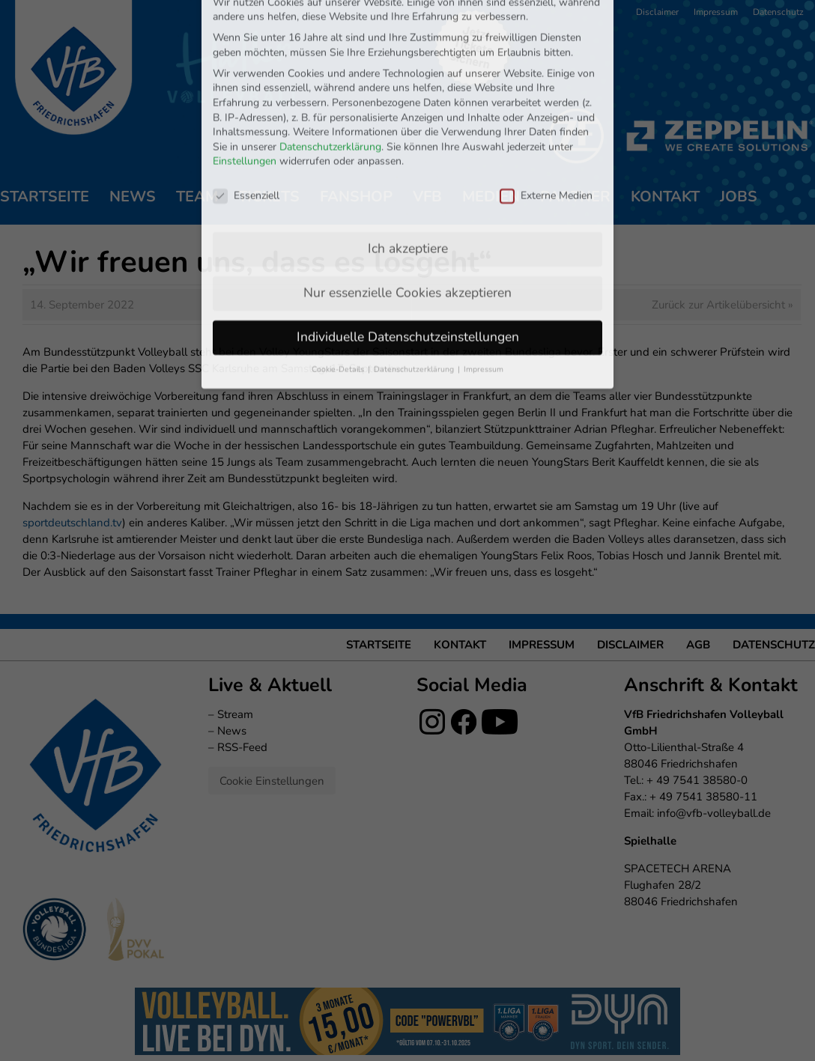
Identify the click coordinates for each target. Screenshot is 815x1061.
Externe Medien (546, 81)
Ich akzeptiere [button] (408, 134)
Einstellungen (244, 47)
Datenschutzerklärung (330, 32)
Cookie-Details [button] (339, 255)
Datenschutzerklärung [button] (415, 255)
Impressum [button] (483, 255)
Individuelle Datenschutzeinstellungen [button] (408, 222)
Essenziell (246, 81)
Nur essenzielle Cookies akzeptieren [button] (407, 178)
